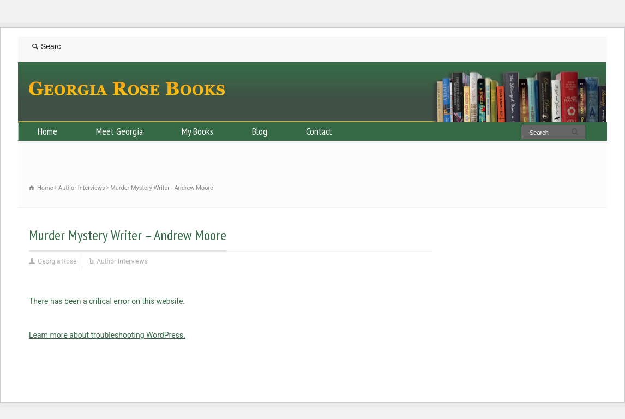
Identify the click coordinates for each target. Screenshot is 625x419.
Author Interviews (122, 261)
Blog (259, 131)
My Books (197, 131)
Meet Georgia (119, 131)
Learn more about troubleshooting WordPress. (107, 335)
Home (47, 131)
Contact (319, 131)
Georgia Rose (57, 261)
